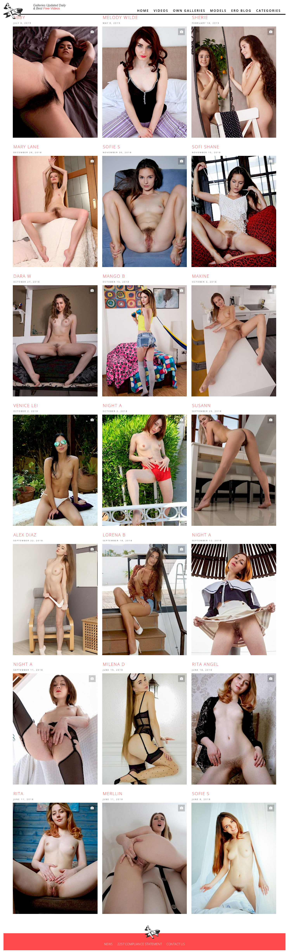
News (108, 946)
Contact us (175, 946)
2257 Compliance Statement (139, 946)
